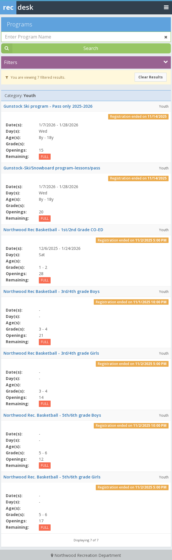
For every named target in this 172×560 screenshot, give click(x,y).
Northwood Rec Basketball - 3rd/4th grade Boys (51, 291)
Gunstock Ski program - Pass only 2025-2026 (47, 106)
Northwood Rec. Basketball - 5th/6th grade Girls (51, 477)
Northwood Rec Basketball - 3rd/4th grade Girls (51, 353)
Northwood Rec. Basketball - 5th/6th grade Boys (52, 415)
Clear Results (150, 77)
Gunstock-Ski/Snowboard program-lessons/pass (51, 168)
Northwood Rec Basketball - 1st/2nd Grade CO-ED (53, 229)
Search (90, 48)
